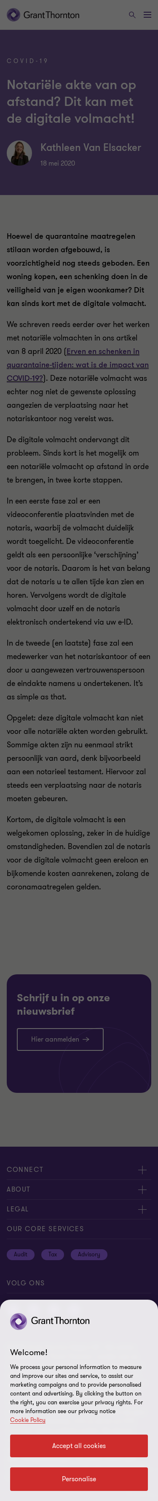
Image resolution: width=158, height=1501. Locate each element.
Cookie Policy (28, 1420)
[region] (79, 1400)
